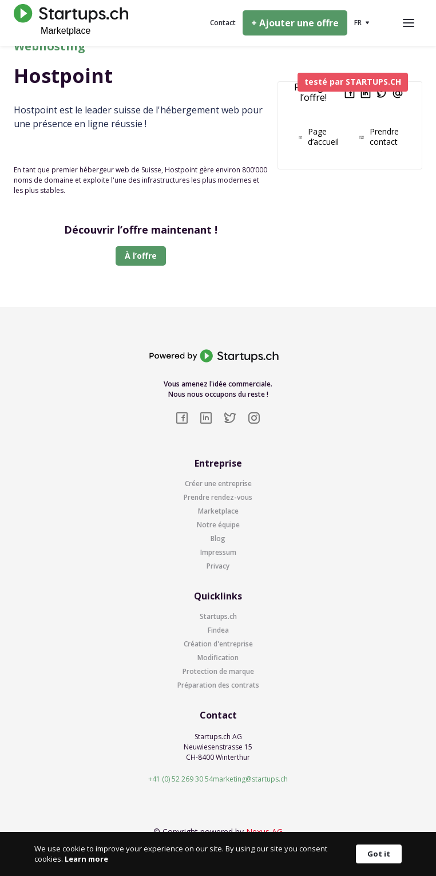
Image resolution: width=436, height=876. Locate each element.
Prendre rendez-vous (218, 497)
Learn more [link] (86, 859)
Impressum (218, 552)
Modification (218, 657)
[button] (362, 23)
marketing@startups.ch (250, 779)
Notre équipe (218, 525)
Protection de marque (218, 671)
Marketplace (218, 511)
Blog (218, 538)
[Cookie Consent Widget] (218, 854)
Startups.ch (218, 616)
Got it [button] (378, 854)
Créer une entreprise (218, 483)
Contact (223, 22)
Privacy (218, 566)
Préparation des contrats (218, 685)
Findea (218, 630)
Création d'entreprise (218, 644)
